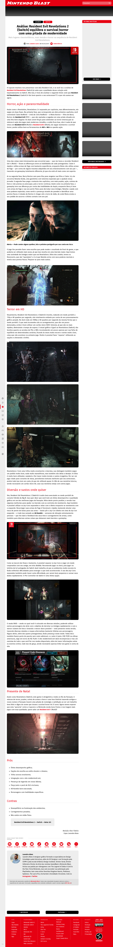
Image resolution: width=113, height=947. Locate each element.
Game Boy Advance (29, 941)
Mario (42, 922)
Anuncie (87, 929)
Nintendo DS (27, 936)
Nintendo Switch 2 (29, 922)
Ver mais (97, 79)
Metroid (58, 922)
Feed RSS (76, 932)
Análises (14, 932)
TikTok (39, 845)
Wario (58, 929)
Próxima (61, 912)
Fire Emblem (60, 927)
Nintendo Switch (29, 925)
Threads (54, 845)
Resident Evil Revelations (16, 90)
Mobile (26, 927)
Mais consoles (28, 943)
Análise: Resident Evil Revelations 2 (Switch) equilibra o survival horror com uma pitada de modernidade (43, 30)
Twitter (34, 876)
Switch (47, 22)
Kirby (42, 927)
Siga (12, 936)
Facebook (9, 845)
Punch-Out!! (60, 934)
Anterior (24, 912)
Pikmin (43, 936)
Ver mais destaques (96, 161)
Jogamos (38, 22)
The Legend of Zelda (47, 925)
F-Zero (43, 932)
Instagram (17, 845)
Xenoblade (59, 936)
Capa (13, 922)
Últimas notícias (90, 21)
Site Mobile (14, 925)
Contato (87, 927)
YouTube (31, 845)
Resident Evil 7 (45, 710)
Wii (24, 934)
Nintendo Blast (35, 881)
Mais (76, 845)
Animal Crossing (46, 939)
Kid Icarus (44, 941)
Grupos (69, 845)
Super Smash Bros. (62, 938)
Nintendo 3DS (28, 932)
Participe (87, 925)
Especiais (14, 929)
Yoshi (42, 934)
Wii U (25, 929)
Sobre (87, 922)
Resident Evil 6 (38, 125)
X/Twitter (24, 845)
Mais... (75, 934)
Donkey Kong (60, 924)
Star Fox (43, 929)
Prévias (13, 934)
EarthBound (60, 931)
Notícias (13, 927)
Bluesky (61, 845)
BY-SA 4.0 (68, 883)
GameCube (27, 939)
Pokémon (59, 919)
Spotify (46, 845)
